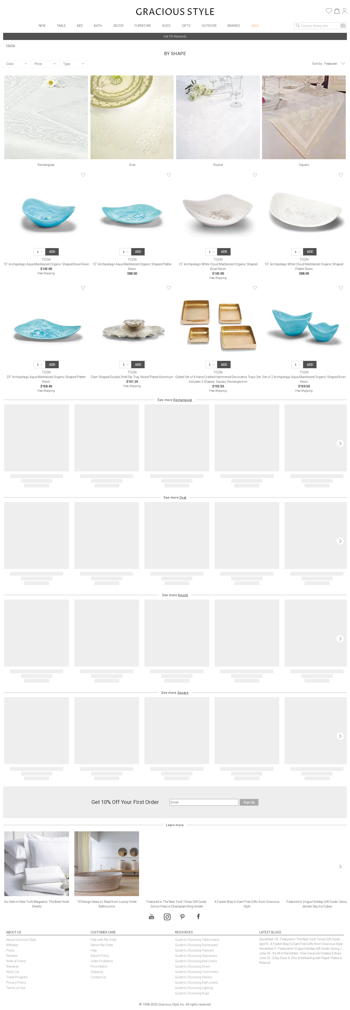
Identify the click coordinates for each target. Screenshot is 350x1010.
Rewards (12, 966)
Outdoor (209, 25)
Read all (264, 962)
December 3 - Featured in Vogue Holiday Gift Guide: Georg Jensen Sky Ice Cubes (301, 948)
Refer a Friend (15, 961)
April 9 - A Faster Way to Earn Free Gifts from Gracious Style (301, 944)
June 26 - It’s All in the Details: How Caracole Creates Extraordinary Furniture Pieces (301, 953)
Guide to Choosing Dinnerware (196, 945)
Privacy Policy (16, 982)
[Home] (175, 12)
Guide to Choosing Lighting (194, 988)
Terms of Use (15, 988)
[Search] (298, 26)
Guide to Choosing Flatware (194, 950)
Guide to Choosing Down (192, 966)
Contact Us (98, 977)
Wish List (12, 972)
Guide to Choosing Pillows (194, 977)
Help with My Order (104, 939)
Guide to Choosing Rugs (192, 993)
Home (10, 45)
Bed (80, 25)
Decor (118, 25)
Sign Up (249, 802)
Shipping (97, 972)
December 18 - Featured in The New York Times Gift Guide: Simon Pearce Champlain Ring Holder (301, 939)
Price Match (99, 966)
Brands (234, 25)
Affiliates (12, 945)
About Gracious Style (21, 939)
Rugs (166, 25)
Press (10, 950)
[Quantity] (40, 251)
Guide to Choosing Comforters (196, 972)
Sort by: (317, 63)
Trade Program (17, 977)
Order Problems (102, 961)
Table (61, 25)
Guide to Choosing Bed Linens (196, 961)
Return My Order (102, 945)
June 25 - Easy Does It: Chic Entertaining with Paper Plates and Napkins (301, 958)
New (42, 25)
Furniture (143, 25)
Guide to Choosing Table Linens (197, 939)
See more (175, 400)
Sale (254, 25)
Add (52, 251)
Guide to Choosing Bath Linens (196, 982)
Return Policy (100, 956)
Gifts (186, 25)
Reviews (12, 956)
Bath (98, 25)
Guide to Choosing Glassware (196, 956)
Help (94, 950)
